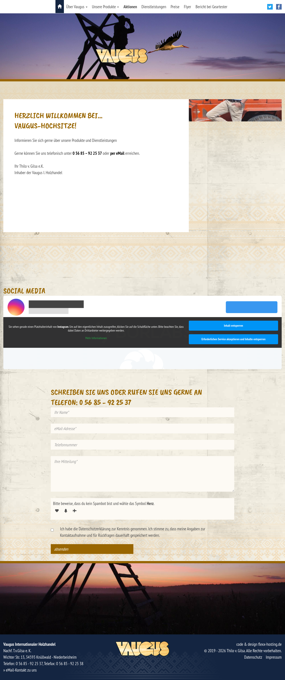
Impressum (274, 657)
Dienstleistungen (153, 6)
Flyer (187, 6)
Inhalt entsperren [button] (233, 326)
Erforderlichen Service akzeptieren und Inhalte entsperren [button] (233, 339)
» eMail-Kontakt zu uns (20, 670)
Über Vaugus (77, 6)
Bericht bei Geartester (211, 6)
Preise (175, 6)
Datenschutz (253, 657)
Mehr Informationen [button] (96, 338)
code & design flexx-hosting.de (258, 644)
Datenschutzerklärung (94, 528)
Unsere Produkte (105, 6)
